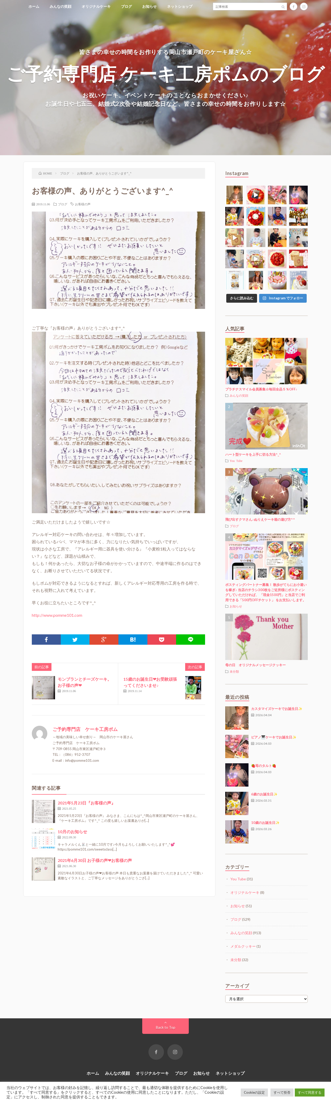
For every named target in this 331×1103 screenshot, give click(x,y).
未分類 (234, 671)
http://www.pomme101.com (57, 615)
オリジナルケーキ (96, 6)
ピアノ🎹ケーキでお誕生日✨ (273, 737)
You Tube (236, 460)
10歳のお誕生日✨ (265, 823)
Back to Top (165, 1027)
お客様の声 (83, 204)
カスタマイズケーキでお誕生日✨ (276, 709)
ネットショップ (179, 6)
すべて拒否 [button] (282, 1092)
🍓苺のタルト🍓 (263, 766)
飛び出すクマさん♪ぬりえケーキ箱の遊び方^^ (260, 519)
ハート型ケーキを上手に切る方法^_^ (253, 454)
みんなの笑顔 (60, 6)
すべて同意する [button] (309, 1092)
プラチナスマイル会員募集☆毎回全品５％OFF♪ (261, 389)
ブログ (126, 6)
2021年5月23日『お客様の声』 (86, 802)
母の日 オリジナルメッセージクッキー (255, 665)
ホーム (33, 6)
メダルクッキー (243, 946)
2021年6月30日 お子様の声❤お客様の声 (95, 860)
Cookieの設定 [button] (254, 1092)
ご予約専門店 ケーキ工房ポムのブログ (165, 73)
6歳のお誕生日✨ (264, 794)
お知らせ (149, 6)
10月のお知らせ (72, 831)
